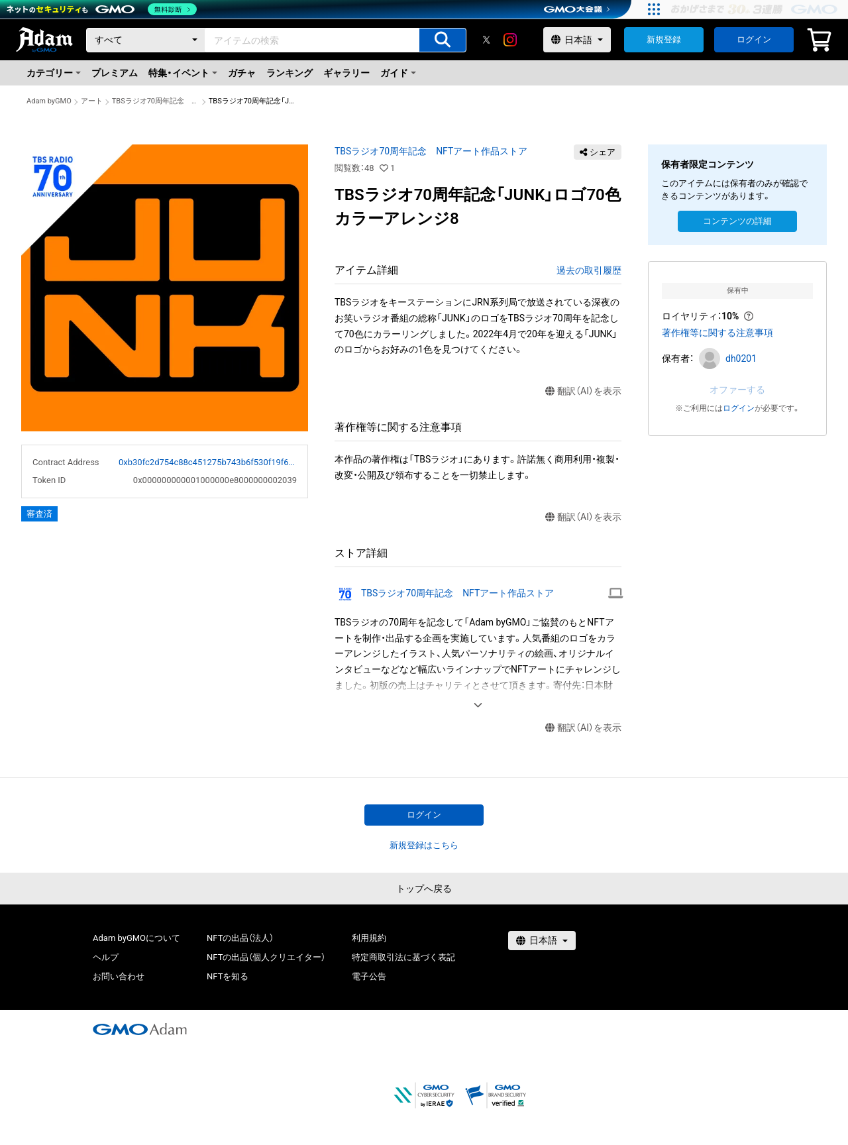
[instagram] (510, 39)
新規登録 (664, 39)
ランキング (289, 73)
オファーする (737, 389)
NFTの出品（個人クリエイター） (266, 957)
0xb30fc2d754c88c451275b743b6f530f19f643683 (208, 462)
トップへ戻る (424, 888)
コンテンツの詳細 (737, 221)
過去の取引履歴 (588, 270)
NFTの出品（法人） (240, 938)
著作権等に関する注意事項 (717, 332)
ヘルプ (106, 957)
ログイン (754, 39)
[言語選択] (577, 39)
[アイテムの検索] (442, 40)
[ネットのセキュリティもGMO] (101, 9)
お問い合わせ (118, 976)
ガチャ (242, 73)
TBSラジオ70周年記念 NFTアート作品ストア (155, 101)
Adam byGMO (49, 101)
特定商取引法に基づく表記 (403, 957)
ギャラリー (346, 73)
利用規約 (369, 938)
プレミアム (114, 73)
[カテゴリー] (145, 40)
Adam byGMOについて (136, 938)
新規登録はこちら (424, 845)
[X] (486, 39)
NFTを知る (227, 976)
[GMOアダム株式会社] (140, 1029)
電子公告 (369, 976)
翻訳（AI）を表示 (583, 391)
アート (92, 101)
